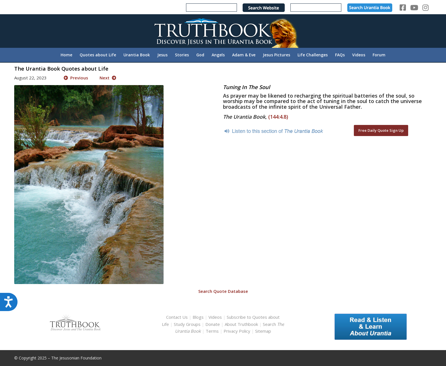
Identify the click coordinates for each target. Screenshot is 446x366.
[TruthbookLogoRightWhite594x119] (223, 31)
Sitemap (263, 331)
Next (108, 78)
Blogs (198, 317)
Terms (212, 331)
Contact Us (177, 317)
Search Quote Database (223, 291)
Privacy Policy (237, 331)
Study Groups (188, 324)
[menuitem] (66, 55)
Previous (76, 78)
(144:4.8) (278, 116)
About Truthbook (241, 324)
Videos (215, 317)
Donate (212, 324)
